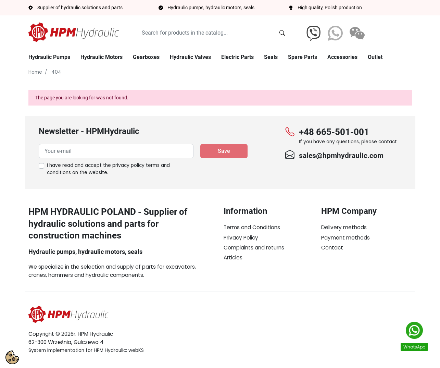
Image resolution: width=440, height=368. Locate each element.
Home (35, 72)
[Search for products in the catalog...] (282, 33)
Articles (233, 257)
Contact (332, 247)
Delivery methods (344, 227)
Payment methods (345, 237)
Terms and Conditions (252, 227)
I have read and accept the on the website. (108, 169)
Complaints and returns (254, 247)
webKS (136, 350)
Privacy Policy (241, 237)
